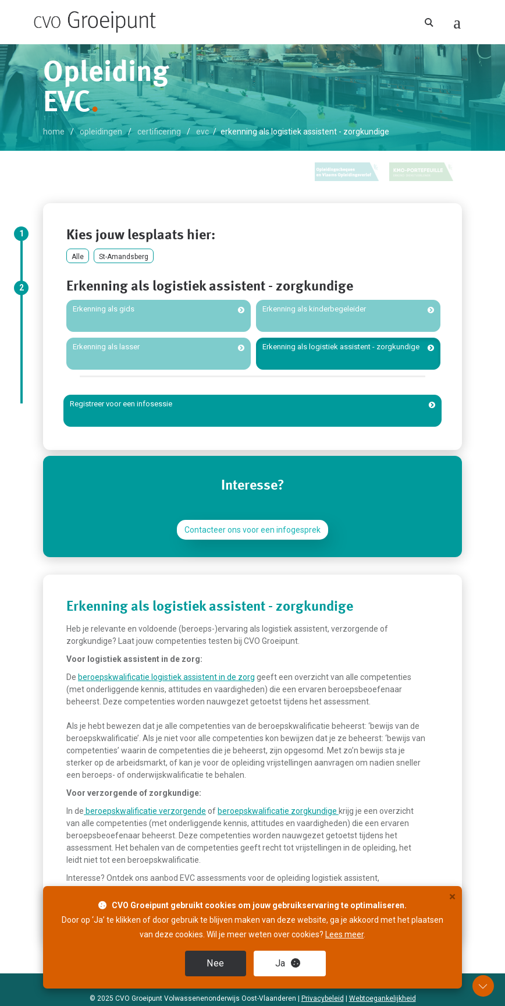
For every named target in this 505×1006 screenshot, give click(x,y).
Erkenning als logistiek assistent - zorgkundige (340, 346)
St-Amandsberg (123, 257)
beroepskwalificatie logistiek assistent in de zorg (166, 677)
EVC (202, 131)
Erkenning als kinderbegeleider (314, 308)
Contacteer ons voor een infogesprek (252, 529)
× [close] (452, 897)
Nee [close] (216, 963)
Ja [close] (288, 963)
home (54, 131)
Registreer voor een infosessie (121, 403)
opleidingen (101, 131)
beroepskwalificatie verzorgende (145, 811)
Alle (78, 257)
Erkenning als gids (103, 308)
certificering (159, 131)
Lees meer (344, 934)
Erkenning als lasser (106, 346)
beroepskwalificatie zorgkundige (278, 811)
